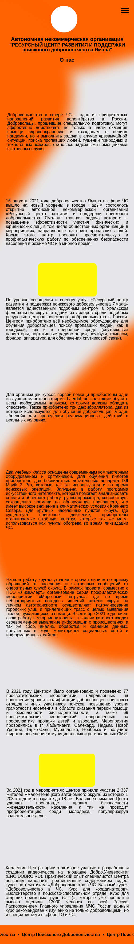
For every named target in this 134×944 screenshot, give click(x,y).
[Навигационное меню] (125, 10)
